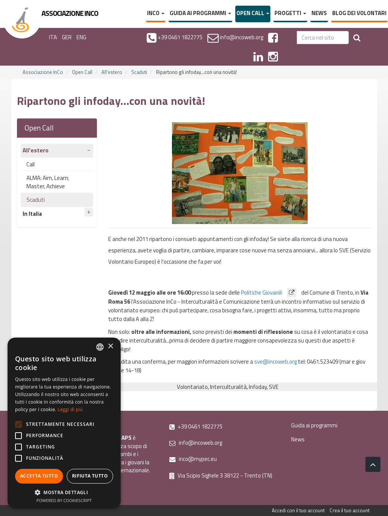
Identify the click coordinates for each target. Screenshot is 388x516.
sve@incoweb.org (275, 361)
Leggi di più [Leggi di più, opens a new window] (70, 409)
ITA (53, 37)
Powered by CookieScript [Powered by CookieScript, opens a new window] (64, 500)
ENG (81, 37)
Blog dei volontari (359, 13)
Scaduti (139, 72)
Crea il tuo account (350, 510)
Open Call (252, 13)
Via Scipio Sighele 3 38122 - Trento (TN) (220, 475)
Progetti (290, 13)
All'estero (111, 72)
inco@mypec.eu (193, 459)
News (319, 13)
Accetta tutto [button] (39, 476)
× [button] (110, 346)
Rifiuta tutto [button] (90, 476)
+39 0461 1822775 (195, 426)
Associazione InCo (43, 72)
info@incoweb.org (195, 442)
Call (30, 164)
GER (67, 37)
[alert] (64, 423)
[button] (64, 492)
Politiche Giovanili (271, 292)
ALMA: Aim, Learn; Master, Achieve (47, 182)
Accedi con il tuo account (298, 510)
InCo (155, 13)
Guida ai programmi (200, 13)
